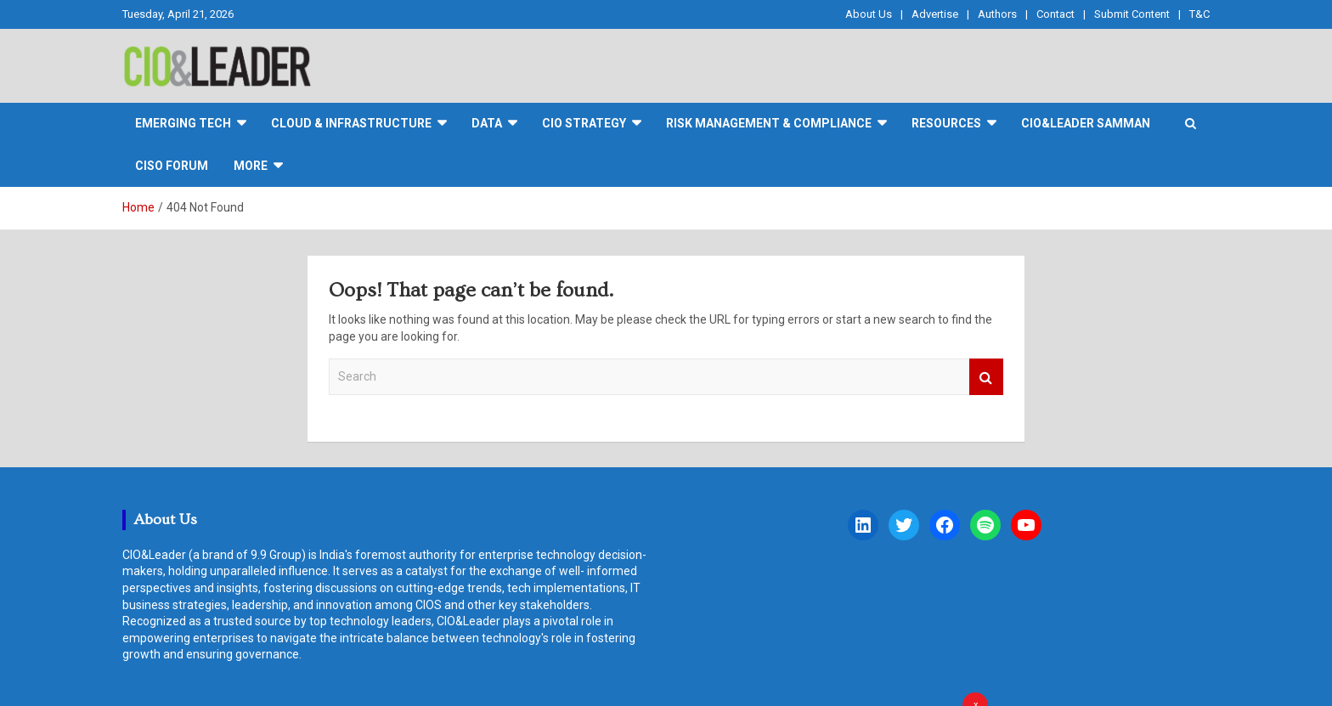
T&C (1199, 14)
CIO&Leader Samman (1085, 123)
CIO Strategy (584, 123)
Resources (946, 123)
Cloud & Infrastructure (351, 123)
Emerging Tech (183, 123)
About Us (868, 14)
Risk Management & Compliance (769, 123)
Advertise (935, 14)
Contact (1055, 14)
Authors (997, 14)
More (251, 165)
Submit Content (1132, 14)
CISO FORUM (171, 165)
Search (986, 377)
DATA (486, 123)
